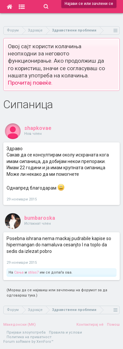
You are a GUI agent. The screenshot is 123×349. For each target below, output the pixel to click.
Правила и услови (65, 332)
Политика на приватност (29, 337)
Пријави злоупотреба (26, 332)
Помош (113, 324)
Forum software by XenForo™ (28, 341)
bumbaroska (39, 218)
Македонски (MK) (19, 324)
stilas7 (33, 272)
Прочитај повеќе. (30, 82)
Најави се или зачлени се (89, 3)
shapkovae (37, 128)
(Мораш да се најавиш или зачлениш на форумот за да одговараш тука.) (57, 293)
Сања (19, 272)
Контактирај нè (90, 324)
